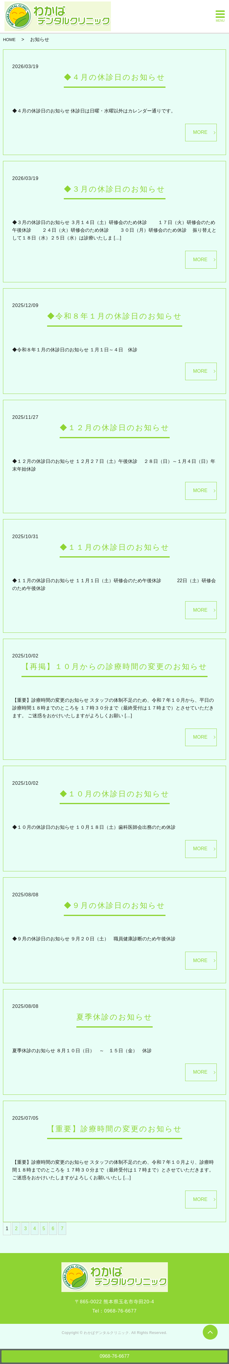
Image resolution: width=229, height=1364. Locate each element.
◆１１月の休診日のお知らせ (115, 547)
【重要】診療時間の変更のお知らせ (114, 1129)
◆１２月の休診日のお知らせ (115, 427)
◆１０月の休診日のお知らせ (115, 794)
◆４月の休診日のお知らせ (114, 77)
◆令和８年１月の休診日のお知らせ (114, 316)
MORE (200, 132)
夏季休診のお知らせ (114, 1017)
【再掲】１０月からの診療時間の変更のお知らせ (114, 666)
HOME (9, 39)
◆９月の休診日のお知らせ (114, 905)
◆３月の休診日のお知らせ (114, 189)
